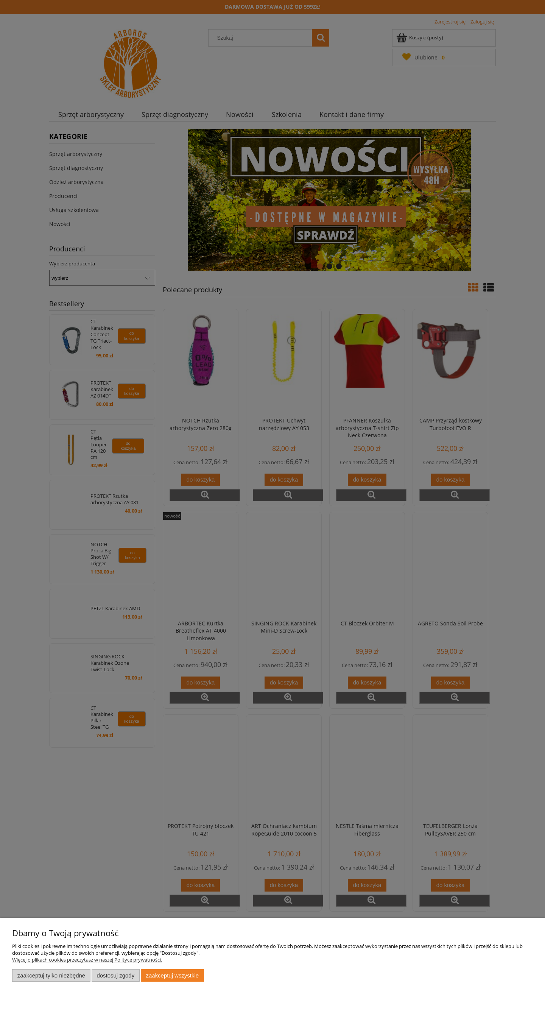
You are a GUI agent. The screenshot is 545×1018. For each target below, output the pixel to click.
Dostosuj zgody (115, 975)
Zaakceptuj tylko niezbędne (51, 975)
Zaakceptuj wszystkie (172, 975)
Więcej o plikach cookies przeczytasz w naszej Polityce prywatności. (87, 959)
